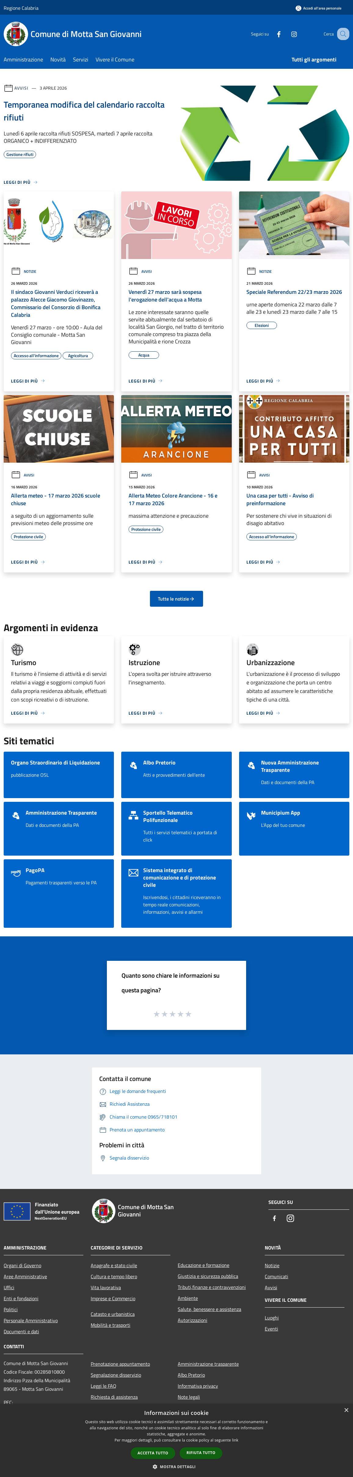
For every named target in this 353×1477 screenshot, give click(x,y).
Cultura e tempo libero (114, 1276)
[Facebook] (272, 34)
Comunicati (276, 1276)
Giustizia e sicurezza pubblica (208, 1276)
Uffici (9, 1287)
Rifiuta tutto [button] (201, 1452)
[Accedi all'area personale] (318, 8)
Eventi (271, 1328)
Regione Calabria (21, 8)
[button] (176, 1467)
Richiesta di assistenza (114, 1397)
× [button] (346, 1410)
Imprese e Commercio (113, 1298)
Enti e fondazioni (21, 1298)
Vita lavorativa (106, 1287)
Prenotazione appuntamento (120, 1364)
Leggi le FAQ (103, 1386)
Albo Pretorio (191, 1375)
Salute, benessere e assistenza (209, 1309)
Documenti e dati (21, 1331)
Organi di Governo (22, 1265)
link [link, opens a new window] (235, 1440)
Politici (11, 1309)
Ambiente (188, 1298)
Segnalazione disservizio (116, 1375)
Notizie (23, 271)
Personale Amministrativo (31, 1320)
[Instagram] (288, 34)
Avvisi (21, 88)
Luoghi (272, 1317)
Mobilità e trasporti (110, 1325)
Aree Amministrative (25, 1276)
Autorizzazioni (192, 1320)
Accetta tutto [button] (153, 1453)
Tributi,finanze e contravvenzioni (212, 1287)
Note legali (189, 1397)
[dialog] (176, 1440)
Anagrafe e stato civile (114, 1265)
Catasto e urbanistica (113, 1314)
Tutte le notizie (176, 598)
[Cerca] (342, 34)
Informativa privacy (198, 1386)
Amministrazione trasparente (208, 1364)
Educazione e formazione (203, 1265)
